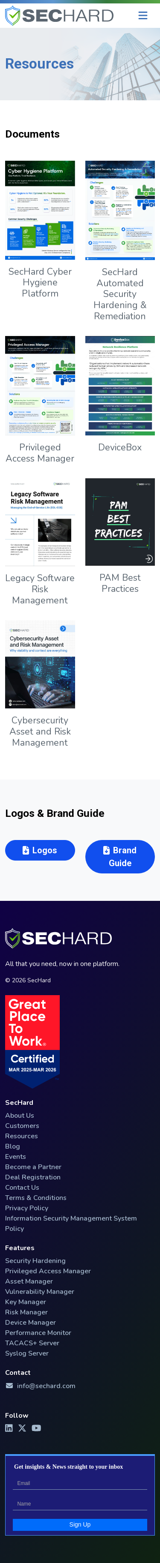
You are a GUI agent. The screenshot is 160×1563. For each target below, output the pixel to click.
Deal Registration (33, 1177)
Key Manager (25, 1302)
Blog (12, 1146)
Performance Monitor (38, 1333)
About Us (19, 1115)
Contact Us (22, 1187)
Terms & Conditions (36, 1198)
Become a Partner (33, 1167)
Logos (40, 850)
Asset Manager (29, 1281)
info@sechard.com (40, 1386)
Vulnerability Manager (39, 1291)
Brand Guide (120, 856)
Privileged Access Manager (48, 1271)
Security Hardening (35, 1261)
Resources (21, 1136)
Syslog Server (27, 1353)
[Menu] (143, 15)
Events (15, 1156)
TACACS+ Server (32, 1343)
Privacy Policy (26, 1208)
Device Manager (30, 1322)
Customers (22, 1126)
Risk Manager (26, 1312)
